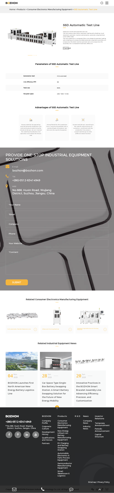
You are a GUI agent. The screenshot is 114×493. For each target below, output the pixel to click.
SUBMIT (16, 282)
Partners (46, 443)
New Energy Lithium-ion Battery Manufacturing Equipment (64, 435)
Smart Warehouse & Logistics (63, 473)
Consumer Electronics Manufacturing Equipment (49, 9)
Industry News (86, 427)
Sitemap (92, 482)
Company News (87, 422)
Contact (66, 48)
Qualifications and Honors (48, 439)
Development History (48, 433)
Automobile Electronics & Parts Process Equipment (64, 456)
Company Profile (46, 422)
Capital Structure (99, 435)
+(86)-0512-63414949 (26, 180)
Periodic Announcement (102, 430)
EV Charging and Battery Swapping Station (63, 446)
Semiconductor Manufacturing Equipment (65, 465)
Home (12, 9)
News (86, 416)
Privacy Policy (104, 482)
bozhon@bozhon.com (27, 170)
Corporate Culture (46, 427)
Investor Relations (99, 417)
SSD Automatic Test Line (85, 9)
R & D (77, 416)
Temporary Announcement (102, 424)
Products (21, 9)
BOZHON (46, 416)
